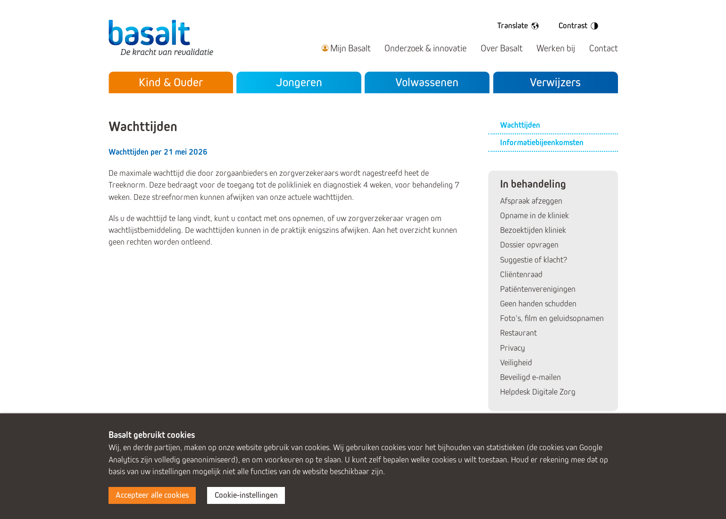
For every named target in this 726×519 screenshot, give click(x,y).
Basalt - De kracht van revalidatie (160, 37)
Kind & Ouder (171, 82)
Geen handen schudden (538, 304)
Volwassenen (427, 82)
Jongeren (299, 82)
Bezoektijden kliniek (533, 230)
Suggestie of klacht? (533, 260)
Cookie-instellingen (246, 495)
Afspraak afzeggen (531, 201)
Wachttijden (520, 125)
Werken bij (555, 48)
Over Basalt (502, 48)
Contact (603, 48)
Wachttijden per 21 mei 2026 (158, 152)
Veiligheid (516, 363)
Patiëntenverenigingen (538, 289)
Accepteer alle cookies (152, 495)
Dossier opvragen (529, 245)
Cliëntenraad (521, 275)
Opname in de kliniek (534, 216)
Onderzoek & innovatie (425, 48)
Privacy (512, 348)
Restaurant (518, 333)
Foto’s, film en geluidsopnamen (552, 318)
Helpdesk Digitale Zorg (538, 392)
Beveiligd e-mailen (530, 377)
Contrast (580, 26)
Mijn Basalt (350, 48)
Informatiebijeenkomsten (542, 143)
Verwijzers (555, 82)
